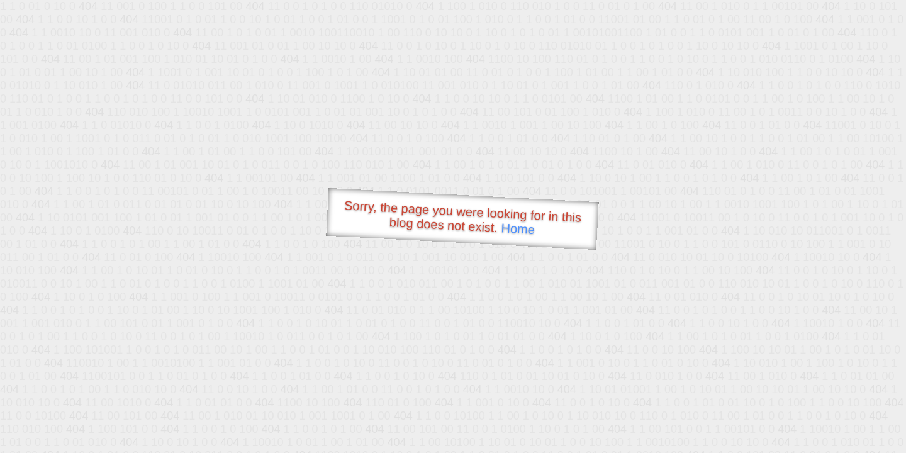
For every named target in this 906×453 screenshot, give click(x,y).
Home (518, 229)
